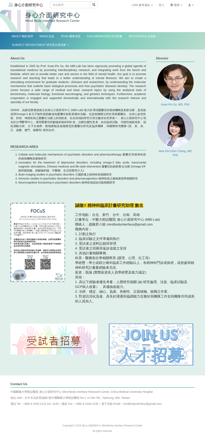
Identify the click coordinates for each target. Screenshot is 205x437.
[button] (191, 5)
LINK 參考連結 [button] (142, 5)
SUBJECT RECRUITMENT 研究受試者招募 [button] (40, 44)
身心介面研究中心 (25, 4)
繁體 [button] (176, 5)
